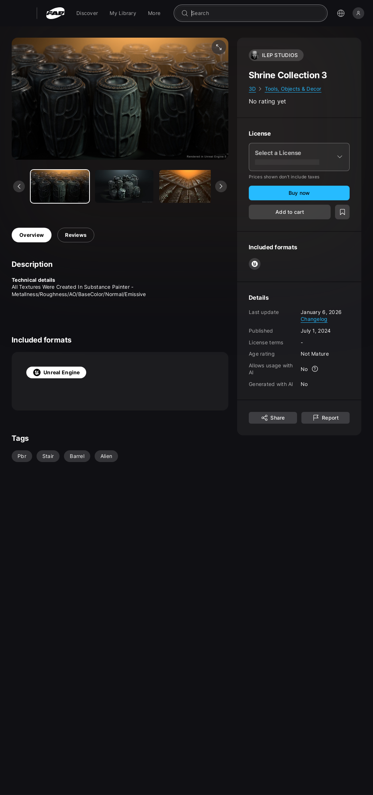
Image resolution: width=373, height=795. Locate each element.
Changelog (314, 319)
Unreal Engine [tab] (56, 372)
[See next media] (221, 186)
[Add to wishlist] (342, 212)
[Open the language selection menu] (341, 13)
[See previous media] (19, 186)
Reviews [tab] (76, 235)
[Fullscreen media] (219, 47)
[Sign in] (358, 13)
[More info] (315, 368)
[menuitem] (87, 13)
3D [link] (252, 89)
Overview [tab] (31, 235)
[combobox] (255, 13)
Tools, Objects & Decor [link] (293, 89)
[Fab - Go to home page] (55, 13)
